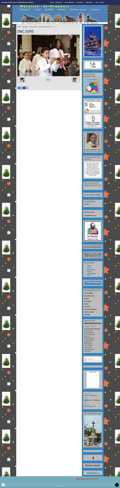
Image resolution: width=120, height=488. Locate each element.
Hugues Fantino (33, 26)
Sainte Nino (87, 204)
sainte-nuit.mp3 (88, 343)
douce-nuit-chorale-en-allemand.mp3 (89, 350)
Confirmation (87, 301)
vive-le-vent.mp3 (88, 345)
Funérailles (87, 314)
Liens (96, 2)
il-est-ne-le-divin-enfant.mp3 (92, 328)
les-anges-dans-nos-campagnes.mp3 (89, 341)
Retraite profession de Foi (45, 26)
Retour (48, 79)
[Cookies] (3, 485)
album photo (89, 2)
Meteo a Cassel (93, 372)
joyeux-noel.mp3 (88, 330)
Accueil (52, 2)
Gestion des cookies (60, 486)
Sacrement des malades (90, 309)
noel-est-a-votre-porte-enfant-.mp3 (89, 335)
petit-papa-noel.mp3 (89, 332)
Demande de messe (89, 295)
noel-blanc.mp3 (88, 347)
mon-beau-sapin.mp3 (89, 338)
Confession (87, 306)
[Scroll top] (117, 485)
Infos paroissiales (69, 2)
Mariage (86, 304)
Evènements (58, 2)
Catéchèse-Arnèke (89, 312)
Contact (102, 2)
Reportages (80, 2)
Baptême (86, 298)
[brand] (17, 2)
